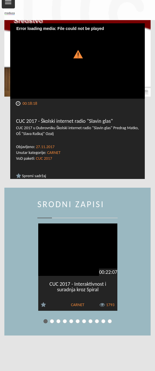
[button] (77, 53)
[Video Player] (77, 61)
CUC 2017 (44, 158)
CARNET (53, 152)
